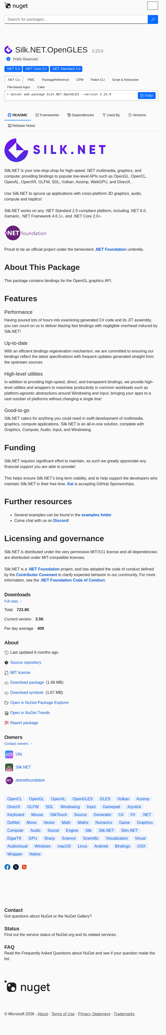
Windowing (70, 807)
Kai (70, 484)
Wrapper (14, 854)
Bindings (122, 846)
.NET (146, 815)
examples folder (97, 515)
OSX (141, 846)
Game (124, 822)
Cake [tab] (41, 87)
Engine (72, 830)
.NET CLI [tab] (13, 80)
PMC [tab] (31, 80)
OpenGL (36, 799)
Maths (83, 822)
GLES (105, 799)
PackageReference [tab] (55, 80)
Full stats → (13, 601)
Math (66, 822)
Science (69, 838)
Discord (60, 520)
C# (121, 815)
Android (101, 846)
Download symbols (26, 692)
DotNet (13, 822)
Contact (13, 910)
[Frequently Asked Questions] (9, 947)
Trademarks (124, 1014)
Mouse (37, 815)
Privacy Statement (94, 1014)
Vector (49, 822)
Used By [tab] (111, 115)
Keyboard (15, 815)
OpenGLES (83, 799)
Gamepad (111, 807)
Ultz (19, 754)
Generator (102, 815)
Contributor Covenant (36, 575)
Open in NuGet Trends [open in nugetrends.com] (30, 713)
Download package (27, 682)
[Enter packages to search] (76, 19)
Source (80, 815)
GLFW (33, 807)
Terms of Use (63, 1014)
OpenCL (14, 799)
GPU (33, 838)
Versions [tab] (137, 115)
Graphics (145, 822)
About (43, 1014)
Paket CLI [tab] (98, 80)
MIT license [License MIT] (20, 672)
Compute (15, 830)
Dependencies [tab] (80, 115)
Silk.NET (23, 767)
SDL (49, 807)
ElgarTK (14, 838)
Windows (43, 846)
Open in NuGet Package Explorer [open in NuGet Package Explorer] (39, 703)
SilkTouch (58, 815)
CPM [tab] (79, 80)
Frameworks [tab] (47, 115)
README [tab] (17, 115)
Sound (53, 830)
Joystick (134, 807)
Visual (140, 838)
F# (132, 815)
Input (91, 807)
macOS (64, 846)
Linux (82, 846)
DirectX (13, 807)
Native (35, 854)
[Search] (153, 19)
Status (12, 928)
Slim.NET (129, 830)
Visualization (117, 838)
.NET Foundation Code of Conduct (72, 580)
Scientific (91, 838)
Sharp (49, 838)
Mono (32, 822)
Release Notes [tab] (21, 125)
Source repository (25, 662)
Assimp (142, 799)
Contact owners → (18, 744)
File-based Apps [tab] (18, 87)
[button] (147, 95)
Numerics (103, 822)
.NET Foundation (110, 249)
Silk (88, 830)
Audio (35, 830)
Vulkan (123, 799)
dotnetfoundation (30, 780)
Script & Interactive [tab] (125, 80)
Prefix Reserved (25, 59)
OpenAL (58, 799)
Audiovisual (17, 846)
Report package (24, 723)
